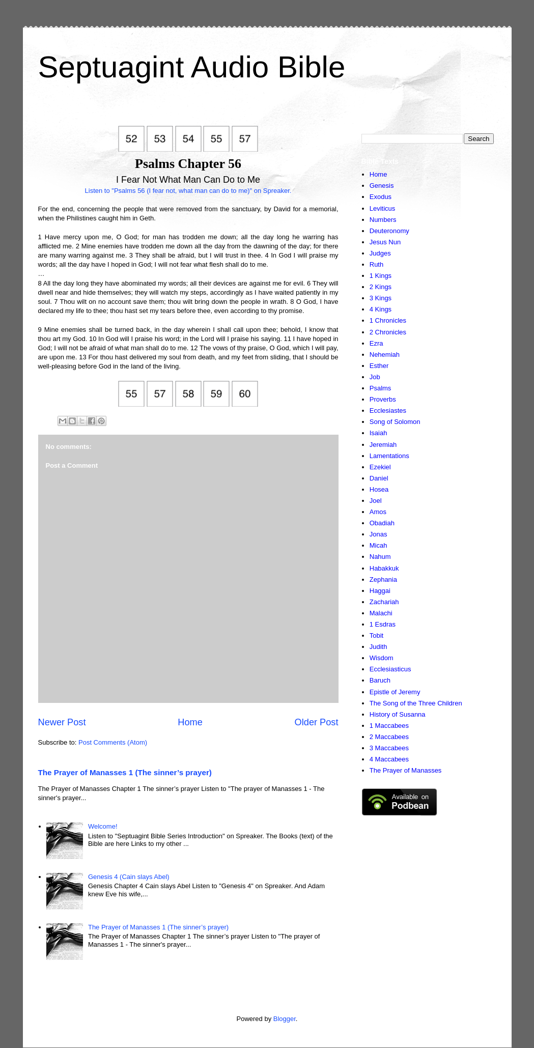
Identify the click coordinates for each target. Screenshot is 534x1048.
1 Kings (380, 275)
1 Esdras (383, 624)
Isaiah (378, 433)
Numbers (383, 219)
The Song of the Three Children (416, 703)
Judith (378, 646)
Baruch (380, 680)
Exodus (380, 197)
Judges (380, 253)
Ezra (376, 343)
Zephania (383, 579)
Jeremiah (383, 444)
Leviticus (383, 208)
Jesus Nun (385, 242)
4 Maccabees (389, 759)
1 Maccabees (389, 725)
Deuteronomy (389, 231)
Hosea (379, 489)
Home (190, 722)
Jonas (378, 534)
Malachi (381, 613)
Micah (378, 545)
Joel (376, 500)
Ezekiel (380, 467)
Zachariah (384, 602)
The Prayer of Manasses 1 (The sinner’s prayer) (125, 772)
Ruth (376, 264)
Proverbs (383, 399)
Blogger (284, 1019)
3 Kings (380, 298)
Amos (378, 512)
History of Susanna (398, 714)
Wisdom (382, 658)
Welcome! (103, 826)
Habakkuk (384, 568)
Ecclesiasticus (390, 669)
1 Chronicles (388, 320)
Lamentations (389, 456)
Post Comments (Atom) (112, 742)
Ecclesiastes (388, 410)
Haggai (380, 590)
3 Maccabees (389, 748)
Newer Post (62, 722)
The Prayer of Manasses (406, 770)
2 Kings (380, 287)
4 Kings (380, 309)
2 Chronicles (388, 332)
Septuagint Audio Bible (192, 67)
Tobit (376, 635)
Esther (379, 366)
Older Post (317, 722)
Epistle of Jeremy (395, 692)
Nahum (380, 556)
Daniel (379, 478)
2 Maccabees (389, 737)
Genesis (382, 185)
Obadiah (382, 523)
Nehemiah (385, 354)
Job (375, 377)
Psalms (380, 388)
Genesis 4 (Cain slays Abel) (129, 877)
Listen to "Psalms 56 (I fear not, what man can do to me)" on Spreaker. (188, 190)
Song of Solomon (395, 422)
